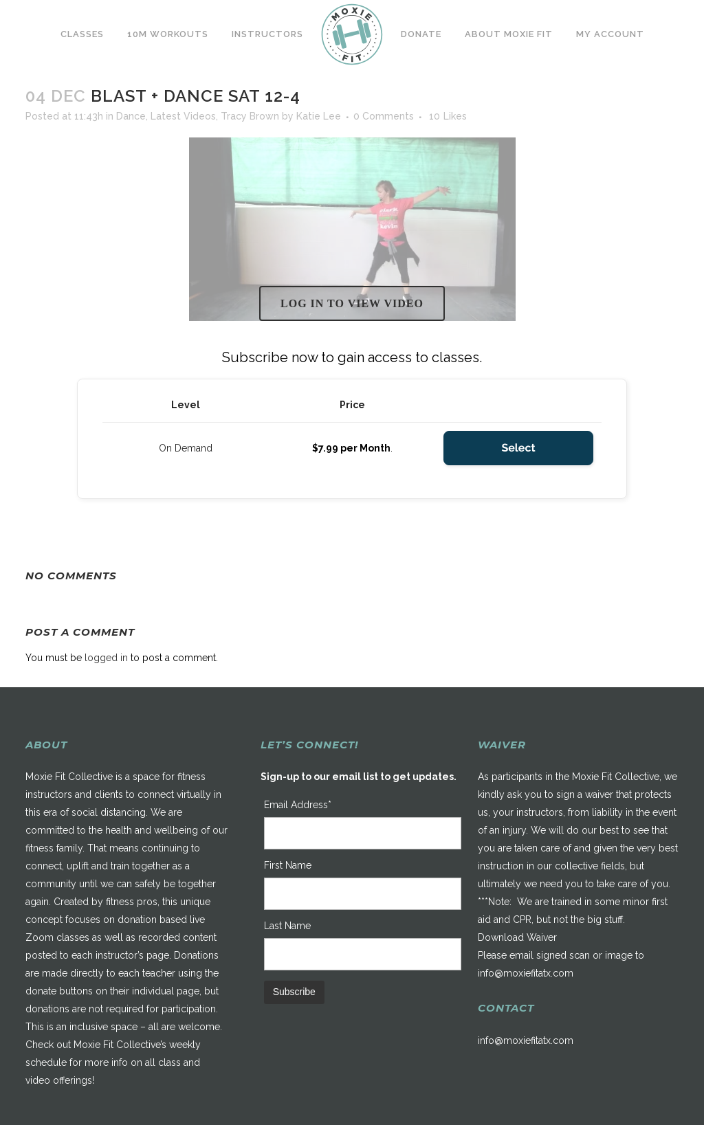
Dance (131, 116)
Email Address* (297, 804)
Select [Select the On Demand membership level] (518, 447)
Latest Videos (183, 116)
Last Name (287, 925)
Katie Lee (318, 116)
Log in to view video (352, 303)
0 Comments (383, 116)
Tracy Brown (250, 116)
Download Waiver (517, 937)
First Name (287, 865)
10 (448, 116)
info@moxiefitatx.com (525, 973)
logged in (106, 657)
